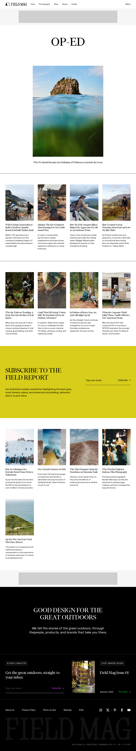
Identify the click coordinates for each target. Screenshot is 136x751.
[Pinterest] (114, 710)
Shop (56, 4)
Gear (33, 4)
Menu (128, 4)
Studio (74, 4)
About (65, 4)
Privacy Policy (29, 710)
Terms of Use (49, 710)
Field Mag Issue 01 (114, 672)
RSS (81, 710)
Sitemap (68, 710)
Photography (44, 4)
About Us (9, 710)
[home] (16, 4)
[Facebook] (122, 710)
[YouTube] (129, 710)
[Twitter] (107, 710)
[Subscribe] (124, 380)
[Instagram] (100, 710)
